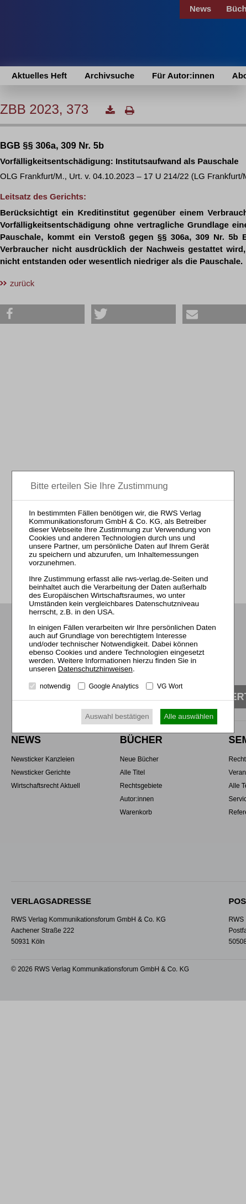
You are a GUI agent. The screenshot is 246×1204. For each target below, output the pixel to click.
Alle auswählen (188, 716)
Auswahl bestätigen (117, 716)
